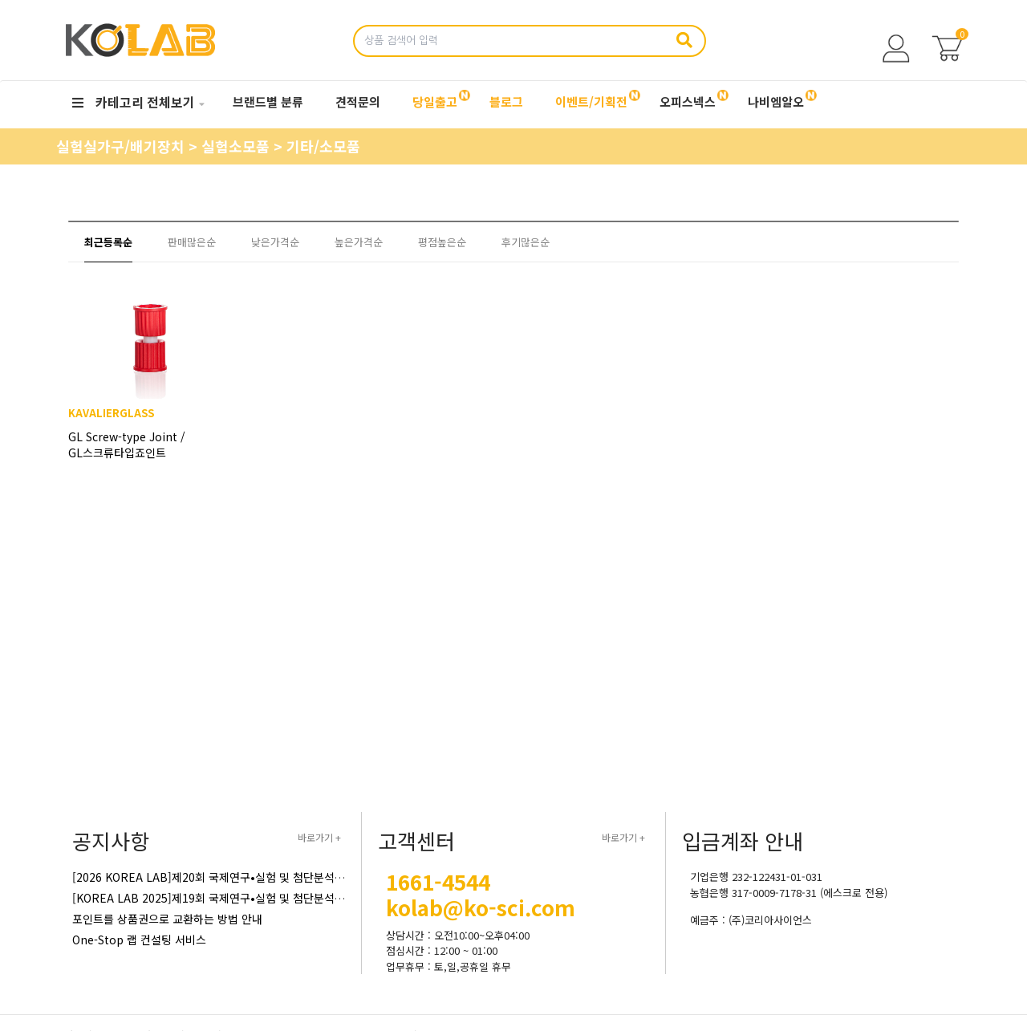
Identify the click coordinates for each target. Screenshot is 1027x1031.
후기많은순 (525, 242)
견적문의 (357, 101)
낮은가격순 (275, 242)
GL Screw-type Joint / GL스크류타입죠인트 (136, 462)
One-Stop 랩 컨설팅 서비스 (139, 940)
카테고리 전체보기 (133, 102)
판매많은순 (192, 242)
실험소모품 (237, 146)
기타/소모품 (323, 146)
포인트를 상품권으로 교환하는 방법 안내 (167, 919)
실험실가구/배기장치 (122, 146)
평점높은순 (442, 242)
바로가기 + (319, 837)
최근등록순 (108, 242)
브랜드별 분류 (268, 101)
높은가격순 (359, 242)
